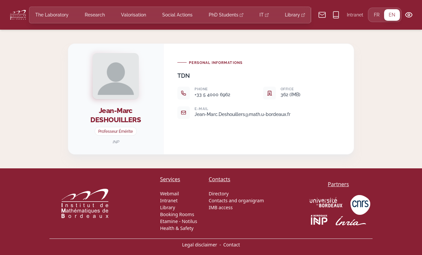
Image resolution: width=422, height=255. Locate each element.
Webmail (169, 193)
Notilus (189, 221)
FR (376, 14)
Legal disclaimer (199, 244)
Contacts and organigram (236, 200)
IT (264, 14)
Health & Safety (176, 228)
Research (95, 14)
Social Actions (177, 14)
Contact (231, 244)
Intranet (355, 14)
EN (392, 14)
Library (295, 14)
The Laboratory (52, 14)
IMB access (221, 207)
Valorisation (133, 14)
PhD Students (226, 14)
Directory (218, 193)
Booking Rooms (177, 214)
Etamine (169, 221)
